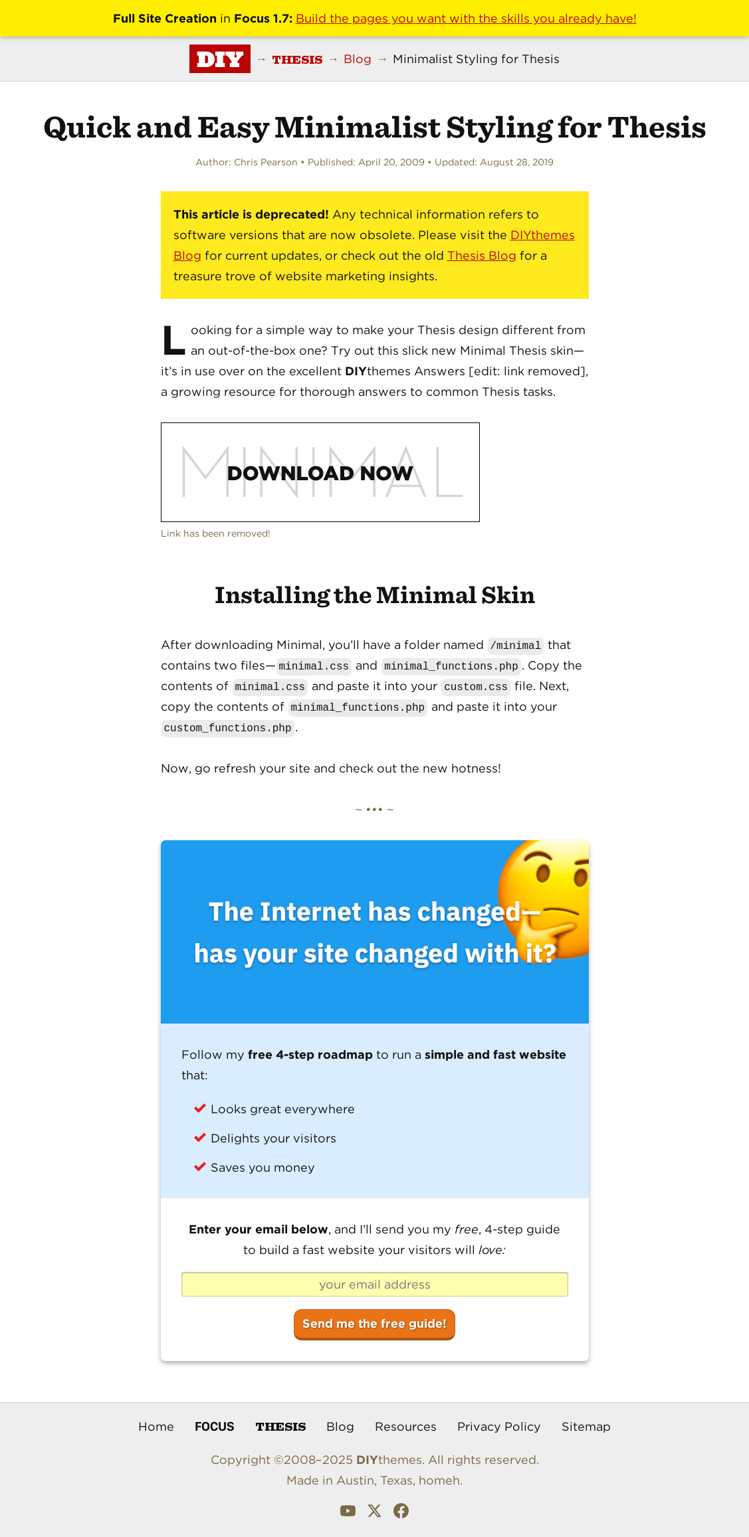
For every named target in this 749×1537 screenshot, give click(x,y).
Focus (215, 1426)
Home (156, 1426)
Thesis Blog (481, 255)
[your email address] (374, 1285)
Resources (406, 1426)
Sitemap (586, 1426)
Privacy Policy (499, 1426)
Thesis (280, 1425)
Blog (340, 1426)
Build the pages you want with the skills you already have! (466, 18)
